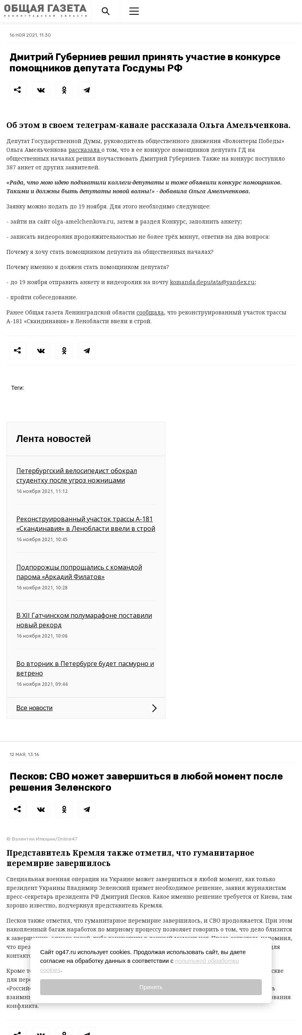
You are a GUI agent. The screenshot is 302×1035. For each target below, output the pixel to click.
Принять (151, 987)
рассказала (84, 149)
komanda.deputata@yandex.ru (212, 282)
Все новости (34, 708)
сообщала (150, 312)
